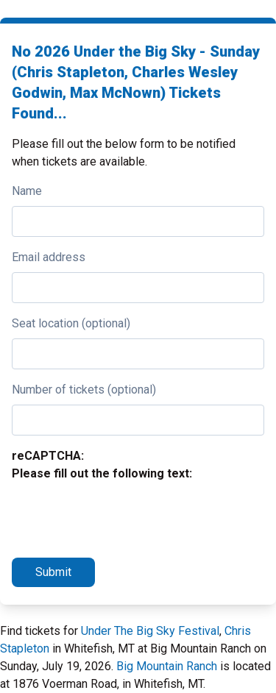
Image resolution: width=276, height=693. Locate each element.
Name (27, 191)
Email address (48, 257)
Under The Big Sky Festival (150, 631)
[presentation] (124, 517)
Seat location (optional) (71, 323)
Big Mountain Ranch (166, 666)
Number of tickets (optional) (84, 390)
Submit (53, 572)
